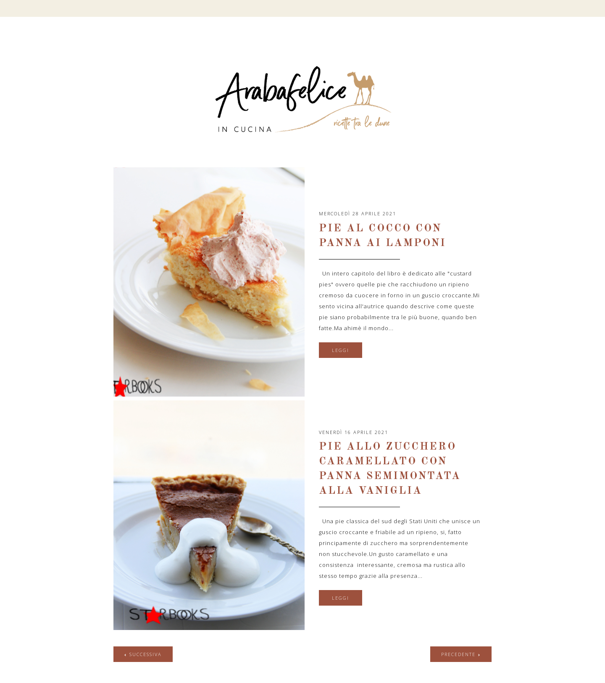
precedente (458, 654)
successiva (145, 654)
